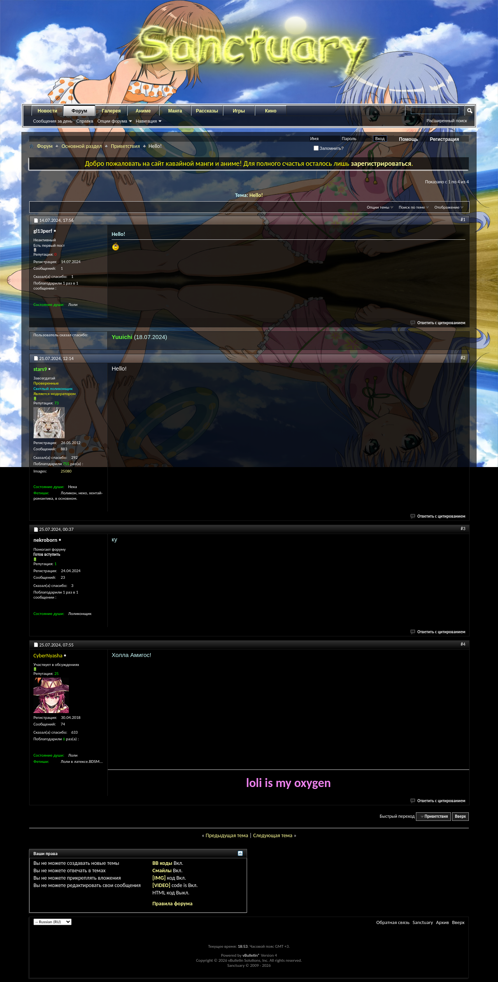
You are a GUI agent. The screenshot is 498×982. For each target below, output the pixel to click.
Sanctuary (422, 922)
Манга (175, 111)
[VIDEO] (161, 885)
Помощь (408, 139)
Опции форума (112, 121)
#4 (463, 644)
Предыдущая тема (226, 835)
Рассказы (207, 111)
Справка (84, 121)
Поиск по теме (412, 207)
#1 (463, 219)
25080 (66, 471)
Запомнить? (329, 148)
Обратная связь (392, 922)
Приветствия (125, 146)
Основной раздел (81, 146)
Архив (442, 922)
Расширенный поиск (446, 120)
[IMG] (159, 878)
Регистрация (444, 139)
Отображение (447, 207)
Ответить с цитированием (438, 322)
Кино (270, 111)
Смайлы (162, 870)
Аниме (143, 111)
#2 (463, 357)
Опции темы (378, 207)
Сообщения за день (52, 121)
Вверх (460, 816)
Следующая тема (273, 835)
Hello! (256, 195)
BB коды (162, 863)
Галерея (111, 111)
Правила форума (173, 903)
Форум (79, 111)
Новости (47, 111)
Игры (239, 111)
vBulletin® (251, 955)
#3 (463, 528)
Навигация (146, 121)
